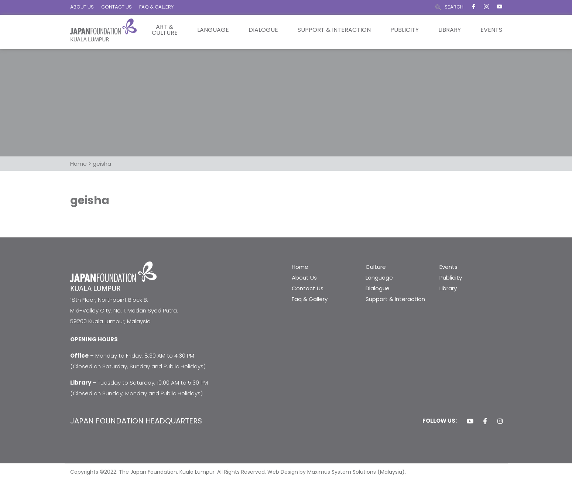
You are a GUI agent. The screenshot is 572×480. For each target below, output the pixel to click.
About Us (304, 277)
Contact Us (307, 288)
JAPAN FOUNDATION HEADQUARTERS (136, 421)
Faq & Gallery (310, 299)
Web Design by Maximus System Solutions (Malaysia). (336, 472)
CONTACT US (116, 6)
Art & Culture (165, 30)
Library (449, 30)
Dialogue (263, 30)
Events (491, 30)
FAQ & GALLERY (156, 6)
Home (300, 267)
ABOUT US (82, 6)
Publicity (404, 30)
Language (213, 30)
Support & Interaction (334, 30)
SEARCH (454, 6)
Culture (376, 267)
